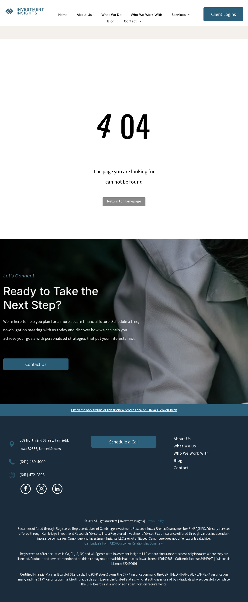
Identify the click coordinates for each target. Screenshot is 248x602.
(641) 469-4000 (32, 461)
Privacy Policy (155, 521)
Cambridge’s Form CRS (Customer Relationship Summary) (124, 543)
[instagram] (41, 489)
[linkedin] (57, 489)
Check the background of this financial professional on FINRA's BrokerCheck (124, 410)
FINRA (193, 528)
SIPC (201, 528)
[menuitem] (63, 14)
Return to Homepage (124, 201)
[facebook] (26, 489)
